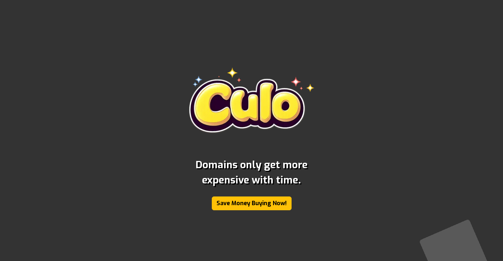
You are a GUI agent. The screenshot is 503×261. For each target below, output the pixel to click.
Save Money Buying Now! (252, 203)
